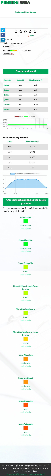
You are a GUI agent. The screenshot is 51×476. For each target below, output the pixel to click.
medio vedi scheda (25, 339)
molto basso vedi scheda (25, 223)
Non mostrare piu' (37, 474)
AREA (25, 2)
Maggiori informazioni (17, 474)
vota (30, 35)
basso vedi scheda (25, 269)
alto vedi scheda (25, 407)
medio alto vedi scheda (25, 361)
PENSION (9, 2)
